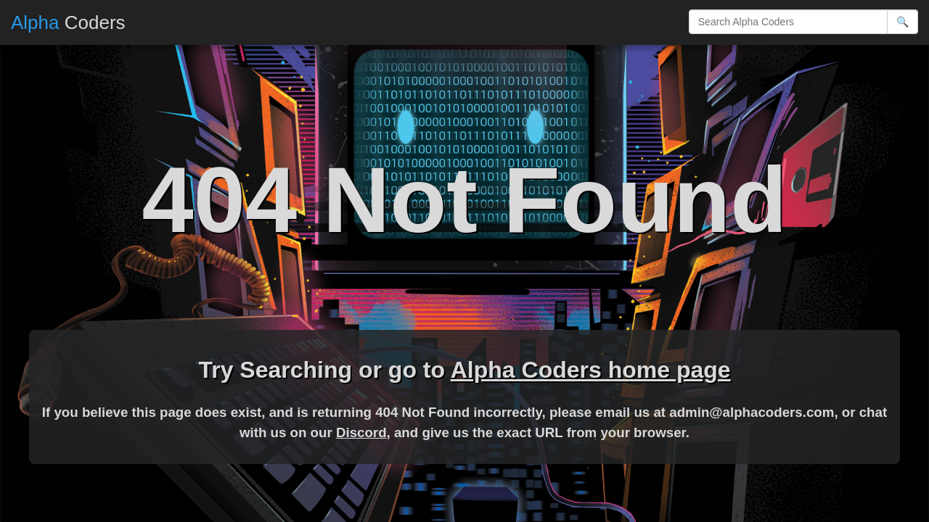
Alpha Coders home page (591, 370)
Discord (361, 432)
